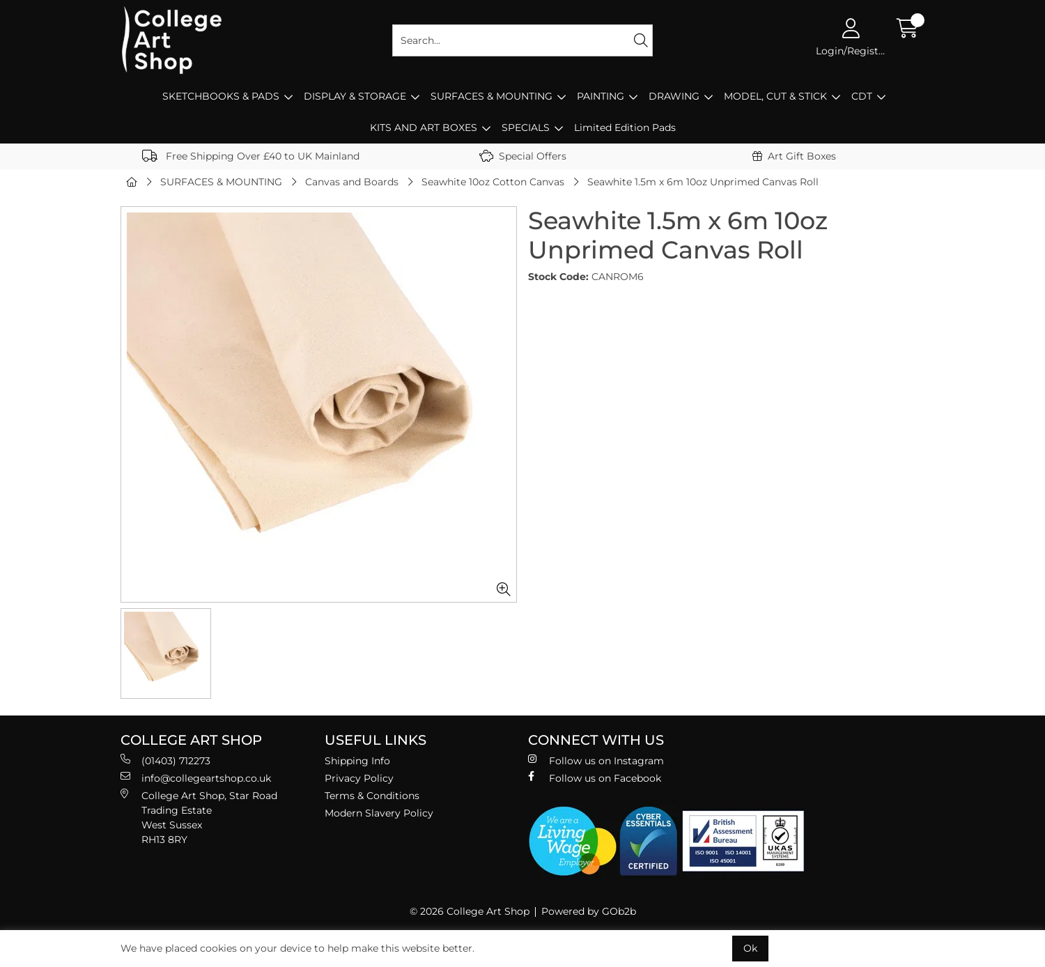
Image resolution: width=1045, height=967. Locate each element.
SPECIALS (526, 127)
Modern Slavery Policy (379, 813)
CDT (861, 96)
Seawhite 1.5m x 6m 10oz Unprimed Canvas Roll (703, 182)
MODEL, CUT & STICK (775, 96)
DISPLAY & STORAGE (355, 96)
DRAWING (674, 96)
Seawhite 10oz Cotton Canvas (492, 182)
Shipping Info (357, 761)
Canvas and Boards (351, 182)
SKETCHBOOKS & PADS (220, 96)
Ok (750, 948)
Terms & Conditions (372, 795)
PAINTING (600, 96)
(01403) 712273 (165, 760)
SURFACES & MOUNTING (491, 96)
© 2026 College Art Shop (469, 911)
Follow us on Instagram (596, 760)
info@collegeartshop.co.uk (196, 777)
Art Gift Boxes (794, 156)
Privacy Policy (359, 778)
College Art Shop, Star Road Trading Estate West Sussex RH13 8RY (199, 817)
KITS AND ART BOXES (423, 127)
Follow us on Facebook (594, 777)
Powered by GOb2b (588, 911)
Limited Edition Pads (625, 127)
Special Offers (522, 156)
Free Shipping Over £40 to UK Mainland (250, 156)
